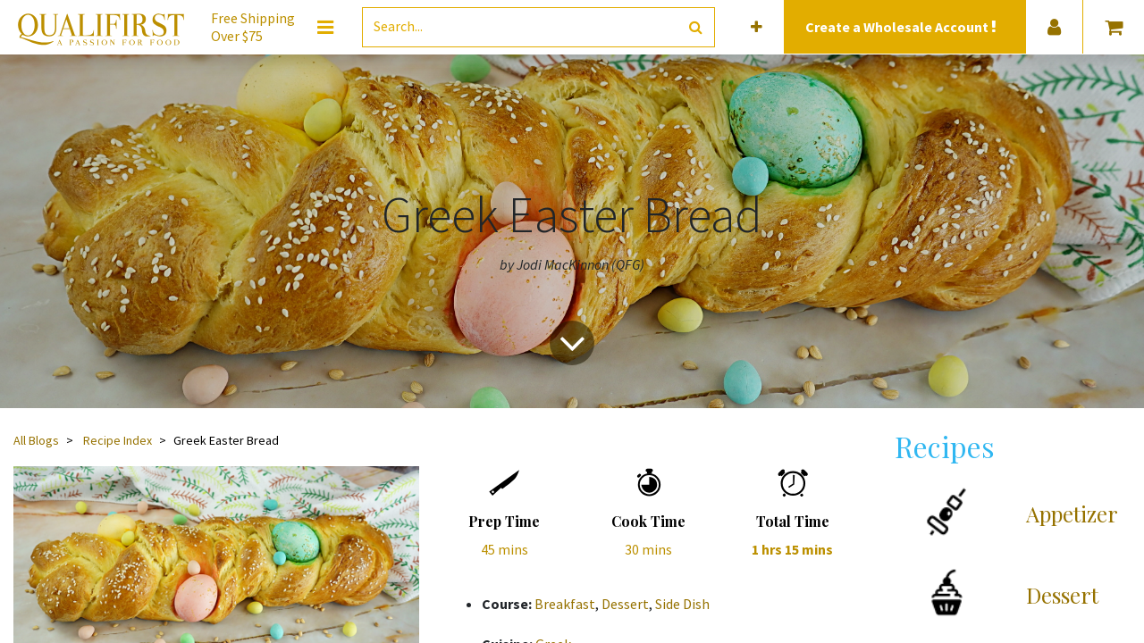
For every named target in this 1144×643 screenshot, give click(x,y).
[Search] (695, 27)
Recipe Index (117, 440)
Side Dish (682, 604)
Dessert (625, 604)
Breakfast (564, 604)
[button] (756, 27)
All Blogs (36, 440)
